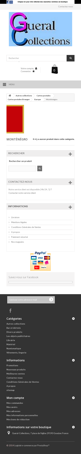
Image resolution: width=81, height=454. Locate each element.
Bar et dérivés (13, 328)
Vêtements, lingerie (16, 352)
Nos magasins (17, 242)
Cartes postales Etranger (19, 99)
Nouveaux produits (16, 369)
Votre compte (27, 68)
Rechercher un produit (20, 161)
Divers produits (14, 332)
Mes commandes (14, 403)
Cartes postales (43, 95)
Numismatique (13, 348)
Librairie (10, 340)
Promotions (12, 365)
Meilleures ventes (15, 373)
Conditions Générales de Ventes (26, 227)
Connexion (26, 71)
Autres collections (24, 95)
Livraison (15, 217)
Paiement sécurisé (19, 237)
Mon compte (15, 398)
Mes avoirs (11, 407)
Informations (18, 206)
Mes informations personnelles (22, 415)
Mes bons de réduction (18, 419)
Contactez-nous (65, 6)
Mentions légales (19, 222)
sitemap (10, 390)
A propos (15, 232)
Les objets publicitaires (18, 336)
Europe (37, 99)
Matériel (10, 344)
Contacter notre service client (22, 193)
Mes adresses (13, 411)
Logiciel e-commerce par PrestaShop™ (31, 445)
